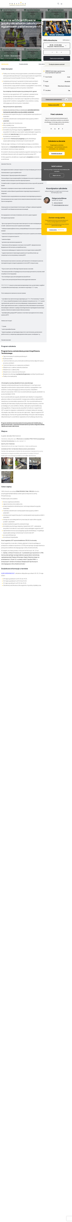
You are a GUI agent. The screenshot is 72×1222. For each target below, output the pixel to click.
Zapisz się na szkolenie (57, 58)
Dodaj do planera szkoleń (57, 64)
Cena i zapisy (42, 64)
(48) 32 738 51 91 (57, 203)
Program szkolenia (23, 64)
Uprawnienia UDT (15, 55)
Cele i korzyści (4, 64)
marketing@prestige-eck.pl (60, 205)
